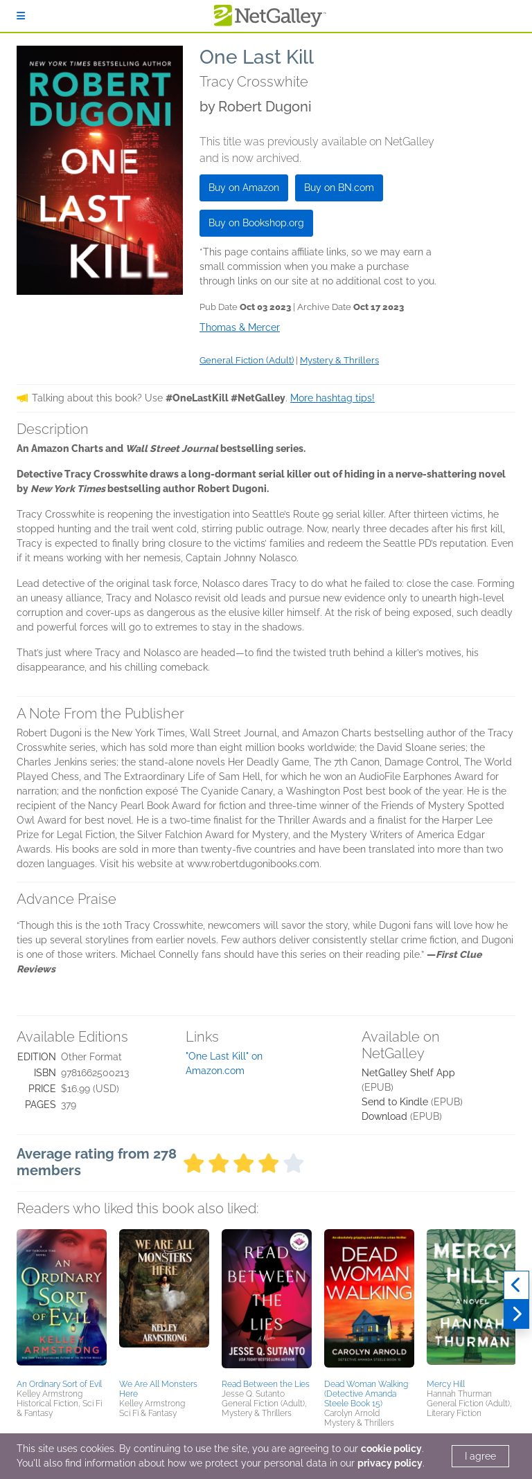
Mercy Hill (446, 1384)
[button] (62, 1301)
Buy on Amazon (244, 187)
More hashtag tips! (332, 397)
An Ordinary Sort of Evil (59, 1384)
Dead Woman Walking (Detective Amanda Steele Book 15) (366, 1393)
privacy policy (390, 1463)
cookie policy (391, 1448)
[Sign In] (20, 16)
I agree (480, 1456)
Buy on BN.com (339, 187)
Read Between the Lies (266, 1384)
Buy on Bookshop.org (256, 222)
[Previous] (516, 1285)
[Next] (516, 1314)
